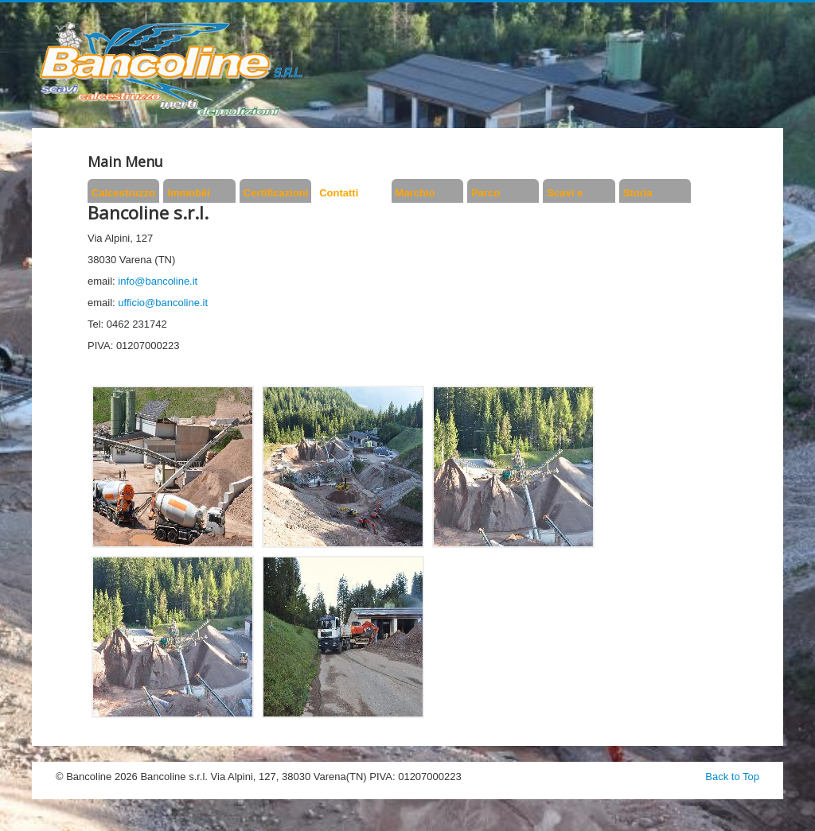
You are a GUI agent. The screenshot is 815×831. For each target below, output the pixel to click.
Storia (638, 193)
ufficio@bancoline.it (163, 303)
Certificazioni (275, 193)
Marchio (415, 193)
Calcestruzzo (123, 193)
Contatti (338, 193)
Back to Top (732, 776)
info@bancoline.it (157, 281)
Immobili (188, 193)
